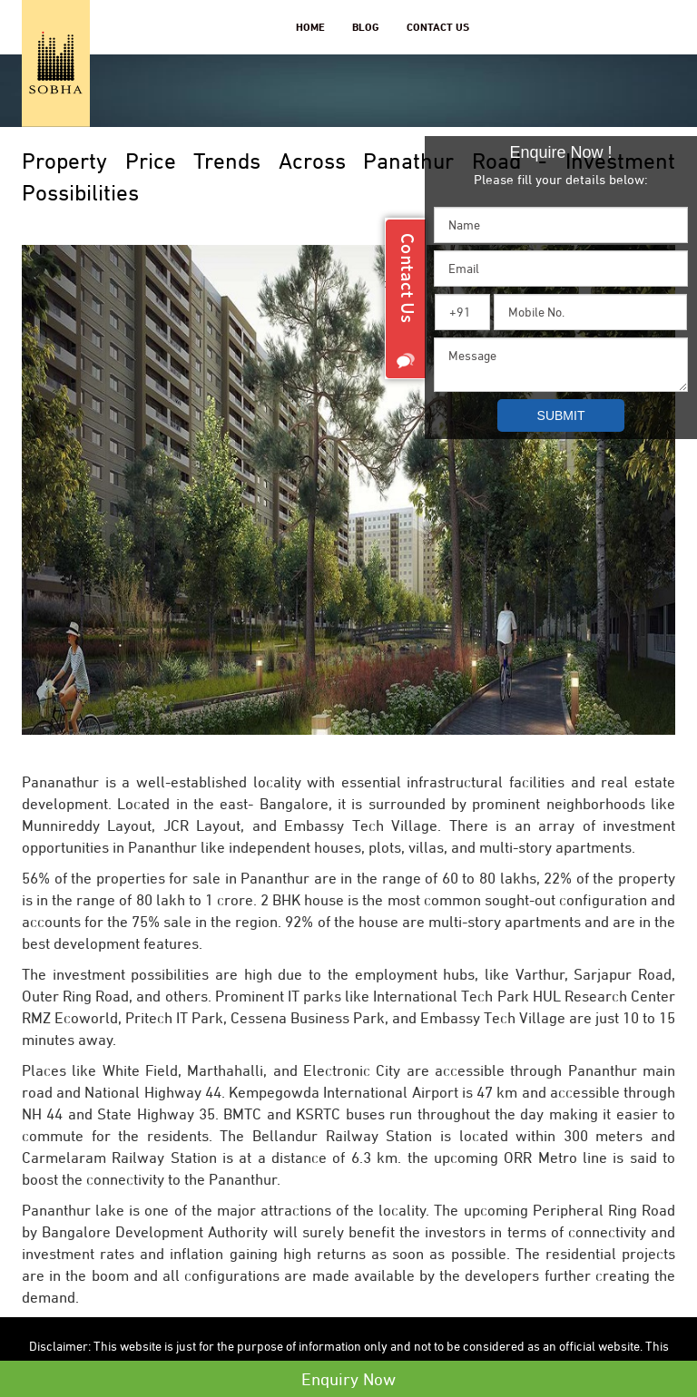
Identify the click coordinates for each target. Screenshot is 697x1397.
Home (310, 27)
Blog (365, 27)
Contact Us (438, 27)
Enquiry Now (348, 1379)
